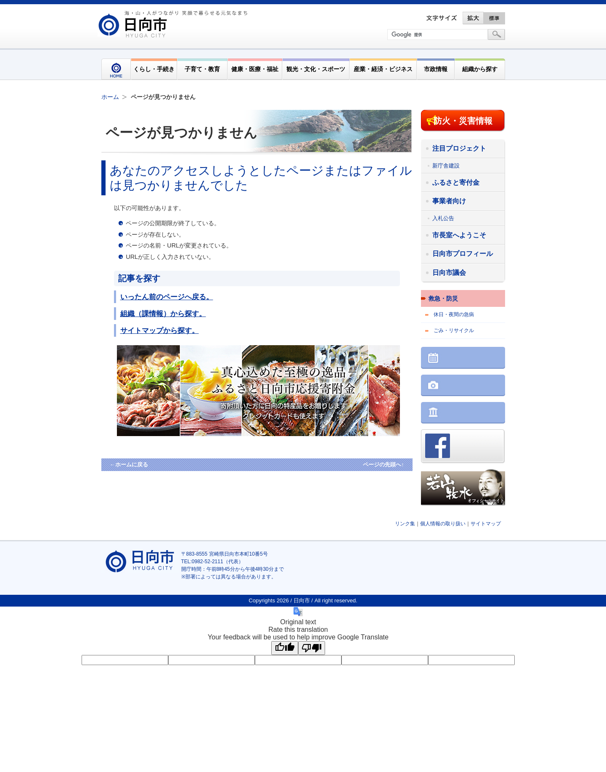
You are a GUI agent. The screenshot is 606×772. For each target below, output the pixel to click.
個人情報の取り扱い (443, 524)
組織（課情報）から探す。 (163, 313)
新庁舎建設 (446, 165)
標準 (494, 18)
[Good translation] (284, 648)
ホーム (110, 96)
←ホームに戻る (129, 464)
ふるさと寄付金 (455, 182)
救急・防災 (443, 298)
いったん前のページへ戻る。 (166, 297)
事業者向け (449, 201)
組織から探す (480, 69)
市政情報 (435, 69)
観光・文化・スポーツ (315, 69)
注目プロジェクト (459, 148)
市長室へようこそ (459, 235)
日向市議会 (449, 272)
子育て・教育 (202, 69)
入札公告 (443, 218)
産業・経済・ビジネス (383, 69)
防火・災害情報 (463, 120)
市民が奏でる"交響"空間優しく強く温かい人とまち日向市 (174, 24)
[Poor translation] (311, 648)
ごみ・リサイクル (454, 330)
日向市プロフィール (462, 253)
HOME (116, 69)
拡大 (473, 18)
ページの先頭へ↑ (383, 464)
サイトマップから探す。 (159, 330)
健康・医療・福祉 (254, 69)
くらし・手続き (154, 69)
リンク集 (405, 524)
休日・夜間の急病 (454, 314)
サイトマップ (486, 524)
